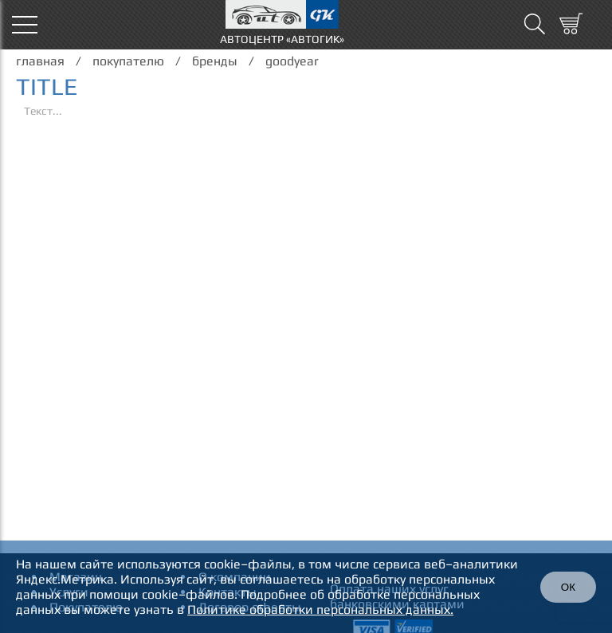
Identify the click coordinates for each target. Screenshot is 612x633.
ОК (568, 587)
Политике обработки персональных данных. (320, 609)
